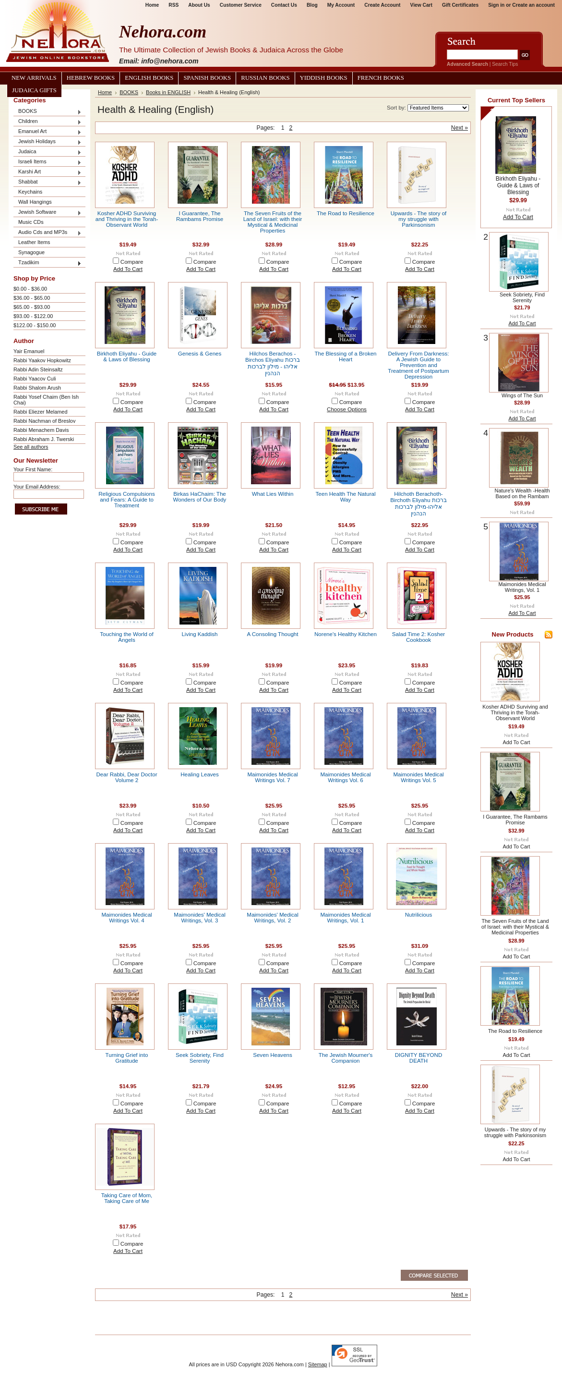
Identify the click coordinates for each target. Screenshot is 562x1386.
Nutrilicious (418, 915)
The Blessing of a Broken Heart (345, 356)
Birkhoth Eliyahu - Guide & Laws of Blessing (127, 356)
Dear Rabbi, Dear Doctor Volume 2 (126, 777)
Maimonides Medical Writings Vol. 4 (126, 917)
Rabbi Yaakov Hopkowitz (42, 360)
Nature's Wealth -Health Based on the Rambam (522, 493)
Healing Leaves (199, 774)
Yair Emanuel (28, 351)
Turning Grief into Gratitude (127, 1058)
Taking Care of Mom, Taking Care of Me (127, 1198)
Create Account (382, 5)
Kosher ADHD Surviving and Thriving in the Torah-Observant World (127, 219)
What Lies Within (273, 494)
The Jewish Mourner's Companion (346, 1058)
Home (152, 5)
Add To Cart (128, 269)
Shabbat (47, 182)
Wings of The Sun (522, 395)
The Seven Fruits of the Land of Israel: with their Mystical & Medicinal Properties (272, 221)
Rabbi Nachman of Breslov (44, 421)
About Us (199, 5)
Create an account (533, 5)
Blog (312, 5)
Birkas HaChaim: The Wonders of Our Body (200, 497)
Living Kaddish (199, 634)
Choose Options (347, 409)
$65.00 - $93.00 (31, 307)
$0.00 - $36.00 (30, 289)
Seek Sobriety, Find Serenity (200, 1058)
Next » (459, 127)
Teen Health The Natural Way (346, 497)
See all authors (30, 447)
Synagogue (31, 252)
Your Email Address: (36, 487)
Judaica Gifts (34, 90)
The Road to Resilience (345, 213)
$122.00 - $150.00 (34, 325)
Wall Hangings (35, 202)
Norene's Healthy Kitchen (345, 634)
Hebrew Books (91, 77)
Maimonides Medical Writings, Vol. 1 (345, 917)
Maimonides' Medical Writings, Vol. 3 (199, 917)
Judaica (47, 152)
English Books (149, 77)
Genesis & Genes (200, 353)
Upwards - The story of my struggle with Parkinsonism (419, 219)
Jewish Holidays (47, 142)
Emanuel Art (47, 131)
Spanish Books (207, 77)
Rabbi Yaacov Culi (34, 378)
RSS (173, 5)
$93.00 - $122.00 (33, 316)
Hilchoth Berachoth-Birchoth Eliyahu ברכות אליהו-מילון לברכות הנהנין (418, 503)
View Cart (421, 5)
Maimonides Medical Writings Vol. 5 (418, 777)
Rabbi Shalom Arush (37, 388)
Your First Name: (32, 469)
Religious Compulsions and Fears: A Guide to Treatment (126, 499)
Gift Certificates (460, 5)
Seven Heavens (272, 1055)
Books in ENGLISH (168, 92)
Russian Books (265, 77)
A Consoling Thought (273, 634)
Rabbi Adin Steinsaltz (38, 369)
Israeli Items (47, 162)
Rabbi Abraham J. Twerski (43, 439)
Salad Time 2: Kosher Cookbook (418, 637)
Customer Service (241, 5)
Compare (131, 262)
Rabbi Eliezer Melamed (40, 412)
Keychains (30, 192)
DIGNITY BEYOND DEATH (418, 1058)
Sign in (496, 5)
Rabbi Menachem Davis (41, 430)
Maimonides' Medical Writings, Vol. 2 (272, 917)
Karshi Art (47, 172)
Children (47, 121)
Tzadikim (47, 263)
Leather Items (34, 242)
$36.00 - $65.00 (31, 298)
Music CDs (31, 222)
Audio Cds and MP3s (47, 232)
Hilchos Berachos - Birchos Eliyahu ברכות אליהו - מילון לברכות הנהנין (272, 363)
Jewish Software (47, 212)
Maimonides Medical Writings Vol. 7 (272, 777)
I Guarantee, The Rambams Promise (199, 216)
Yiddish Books (323, 77)
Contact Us (284, 5)
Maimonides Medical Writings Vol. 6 (345, 777)
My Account (341, 5)
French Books (381, 77)
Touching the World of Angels (126, 637)
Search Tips (505, 64)
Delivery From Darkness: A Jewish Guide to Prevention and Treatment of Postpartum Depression (418, 365)
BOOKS (47, 111)
